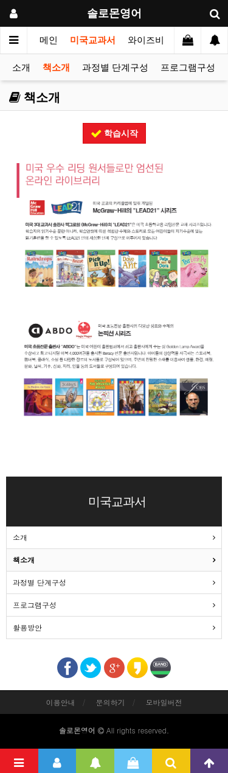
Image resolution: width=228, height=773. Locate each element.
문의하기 (110, 702)
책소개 (56, 67)
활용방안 (27, 627)
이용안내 (60, 702)
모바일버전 (164, 702)
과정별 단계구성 (115, 67)
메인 (49, 40)
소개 (21, 67)
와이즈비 (146, 40)
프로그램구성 (188, 67)
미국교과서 (93, 40)
